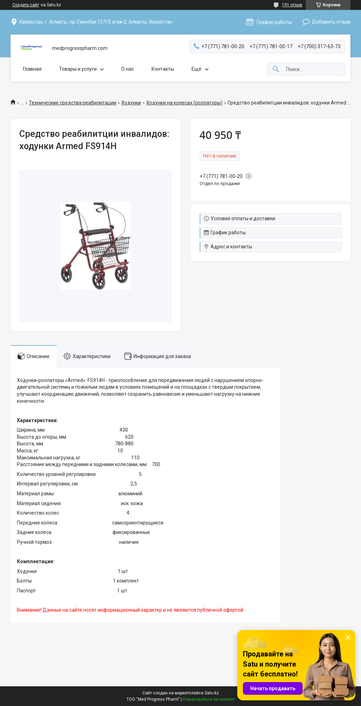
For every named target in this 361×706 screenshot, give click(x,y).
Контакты (163, 69)
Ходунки (131, 103)
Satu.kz (212, 693)
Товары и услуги (78, 69)
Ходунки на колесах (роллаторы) (184, 103)
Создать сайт (25, 4)
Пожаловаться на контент (209, 699)
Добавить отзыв (331, 22)
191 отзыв (292, 4)
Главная (32, 69)
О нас (127, 69)
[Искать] (276, 69)
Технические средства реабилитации (72, 103)
